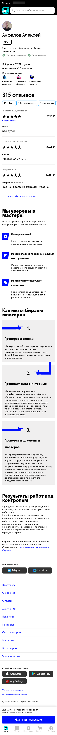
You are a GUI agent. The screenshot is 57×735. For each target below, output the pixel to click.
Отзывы (7, 601)
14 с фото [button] (9, 103)
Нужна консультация (29, 720)
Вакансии (8, 617)
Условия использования (12, 690)
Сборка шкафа (9, 120)
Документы (9, 609)
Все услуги (9, 585)
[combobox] (32, 10)
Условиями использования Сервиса (25, 549)
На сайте (40, 570)
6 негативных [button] (47, 103)
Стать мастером (11, 632)
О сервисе (8, 593)
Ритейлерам (9, 648)
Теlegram (14, 570)
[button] (28, 4)
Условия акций (11, 656)
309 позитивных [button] (27, 103)
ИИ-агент (8, 640)
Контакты (8, 625)
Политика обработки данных (14, 694)
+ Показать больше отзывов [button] (19, 196)
